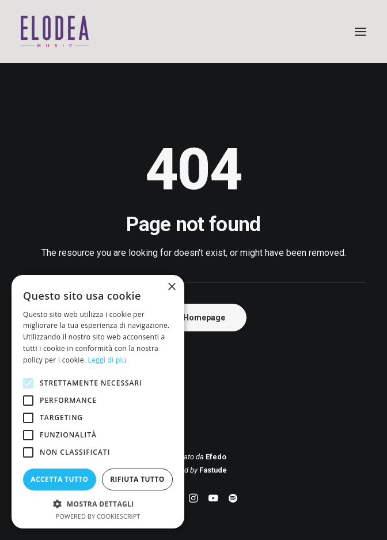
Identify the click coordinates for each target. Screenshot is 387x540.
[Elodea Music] (193, 31)
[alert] (98, 401)
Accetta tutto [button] (59, 479)
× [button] (171, 287)
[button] (360, 31)
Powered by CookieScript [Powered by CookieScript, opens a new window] (98, 516)
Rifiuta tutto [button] (137, 479)
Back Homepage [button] (193, 317)
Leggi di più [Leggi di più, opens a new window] (107, 360)
